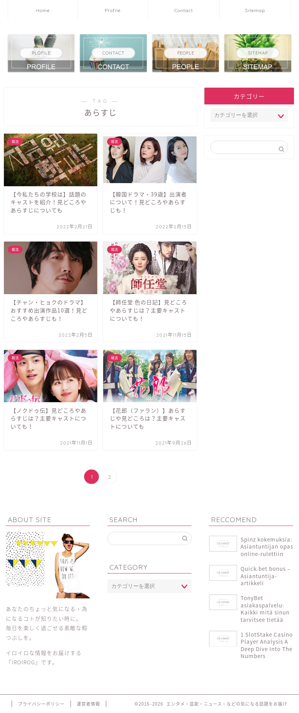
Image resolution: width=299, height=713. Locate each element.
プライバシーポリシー (41, 704)
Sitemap (255, 10)
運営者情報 (88, 704)
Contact (183, 10)
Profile (113, 10)
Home (43, 10)
